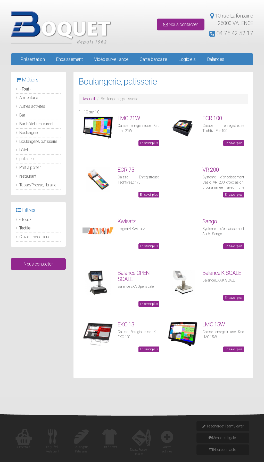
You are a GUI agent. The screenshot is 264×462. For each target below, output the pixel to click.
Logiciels (187, 59)
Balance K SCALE (221, 273)
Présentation (32, 59)
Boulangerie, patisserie (38, 141)
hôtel (23, 149)
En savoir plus (149, 143)
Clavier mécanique (35, 236)
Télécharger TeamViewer (222, 426)
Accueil (88, 98)
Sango (209, 221)
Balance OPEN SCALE (134, 276)
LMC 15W (213, 324)
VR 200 (210, 170)
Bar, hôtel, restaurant (36, 123)
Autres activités (32, 106)
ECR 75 (126, 170)
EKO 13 (126, 324)
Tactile (24, 228)
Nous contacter (180, 24)
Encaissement (69, 59)
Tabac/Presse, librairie (37, 185)
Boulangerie (29, 132)
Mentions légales (223, 438)
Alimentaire (28, 97)
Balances (215, 59)
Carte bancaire (153, 59)
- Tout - (25, 89)
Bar (22, 115)
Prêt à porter (30, 167)
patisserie (27, 158)
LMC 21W (129, 118)
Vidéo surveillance (111, 59)
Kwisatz (127, 221)
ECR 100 (212, 118)
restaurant (27, 176)
